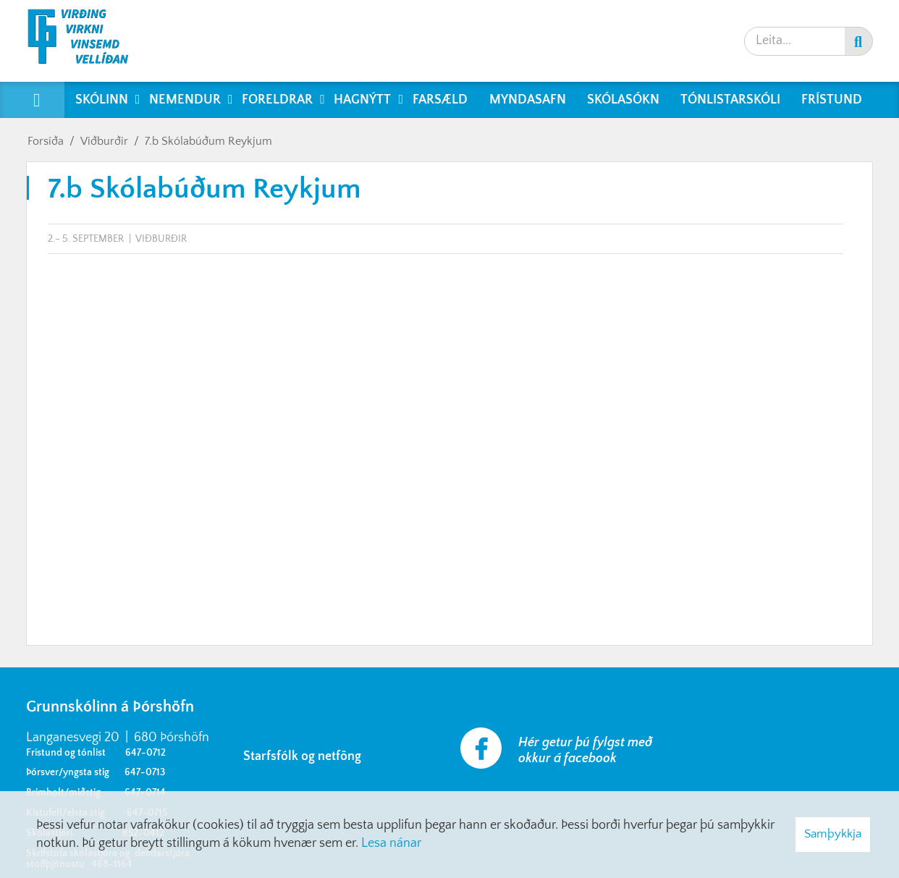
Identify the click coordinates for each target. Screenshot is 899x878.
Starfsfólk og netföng (305, 756)
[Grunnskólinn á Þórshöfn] (87, 41)
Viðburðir (104, 141)
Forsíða (46, 141)
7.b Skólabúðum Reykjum (208, 141)
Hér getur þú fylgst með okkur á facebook (585, 750)
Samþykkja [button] (832, 833)
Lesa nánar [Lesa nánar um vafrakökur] (391, 843)
